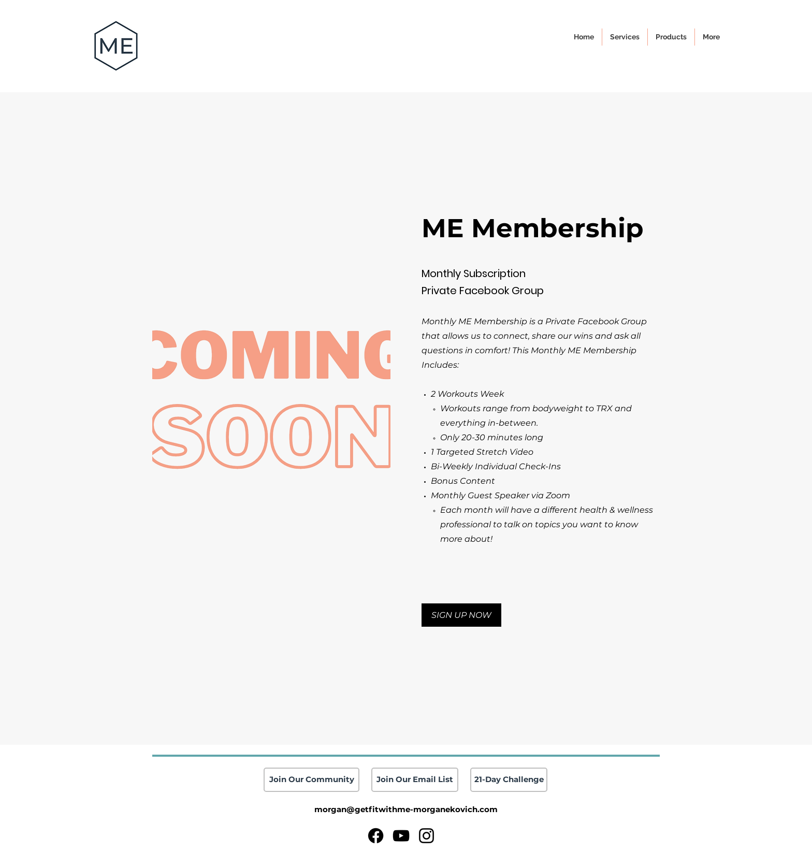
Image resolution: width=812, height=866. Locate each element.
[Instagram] (426, 836)
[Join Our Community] (311, 780)
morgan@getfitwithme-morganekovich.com (406, 809)
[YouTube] (401, 836)
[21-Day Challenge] (508, 780)
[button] (711, 37)
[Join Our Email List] (414, 780)
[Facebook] (376, 836)
